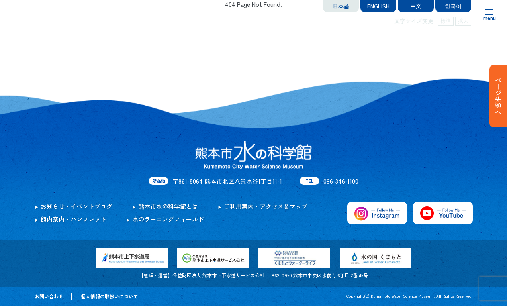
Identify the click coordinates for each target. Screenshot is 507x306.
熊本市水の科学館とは (168, 206)
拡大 (463, 21)
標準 (445, 21)
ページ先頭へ (498, 96)
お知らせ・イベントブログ (76, 206)
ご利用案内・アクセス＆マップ (265, 206)
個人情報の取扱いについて (109, 296)
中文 (415, 6)
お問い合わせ (49, 296)
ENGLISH (378, 6)
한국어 (453, 6)
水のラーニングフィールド (168, 219)
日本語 (341, 6)
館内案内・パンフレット (73, 219)
